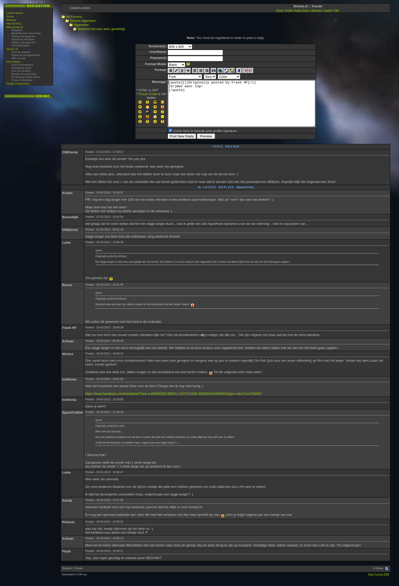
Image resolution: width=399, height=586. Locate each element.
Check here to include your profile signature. (196, 140)
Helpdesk (16, 30)
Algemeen (81, 25)
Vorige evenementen (17, 83)
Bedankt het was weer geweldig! (101, 29)
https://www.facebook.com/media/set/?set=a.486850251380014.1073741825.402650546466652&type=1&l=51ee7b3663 (173, 403)
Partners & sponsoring (23, 73)
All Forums (74, 17)
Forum (10, 16)
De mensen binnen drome (25, 76)
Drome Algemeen (83, 21)
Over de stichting (21, 70)
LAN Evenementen (22, 64)
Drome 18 (12, 48)
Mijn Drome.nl (14, 26)
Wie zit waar (18, 58)
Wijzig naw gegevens (23, 36)
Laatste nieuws (14, 12)
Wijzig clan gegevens (23, 42)
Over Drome (13, 61)
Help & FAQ (13, 23)
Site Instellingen (20, 45)
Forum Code (139, 94)
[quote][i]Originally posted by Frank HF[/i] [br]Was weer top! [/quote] (241, 108)
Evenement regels (21, 67)
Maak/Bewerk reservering (26, 33)
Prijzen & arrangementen (25, 54)
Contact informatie (22, 79)
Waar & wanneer (20, 51)
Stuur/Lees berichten (23, 39)
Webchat (11, 19)
